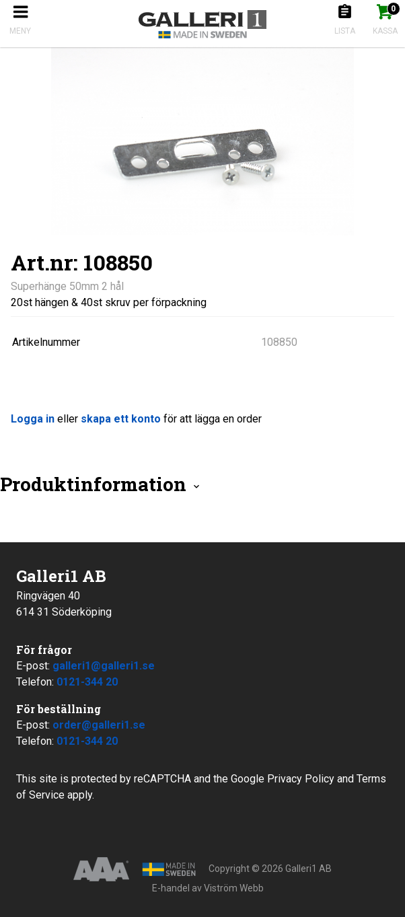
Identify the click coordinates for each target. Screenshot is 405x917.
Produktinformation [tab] (101, 484)
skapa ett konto (121, 418)
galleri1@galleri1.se (103, 665)
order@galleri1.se (98, 725)
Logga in (32, 418)
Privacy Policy (300, 778)
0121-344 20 (87, 681)
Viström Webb (234, 888)
